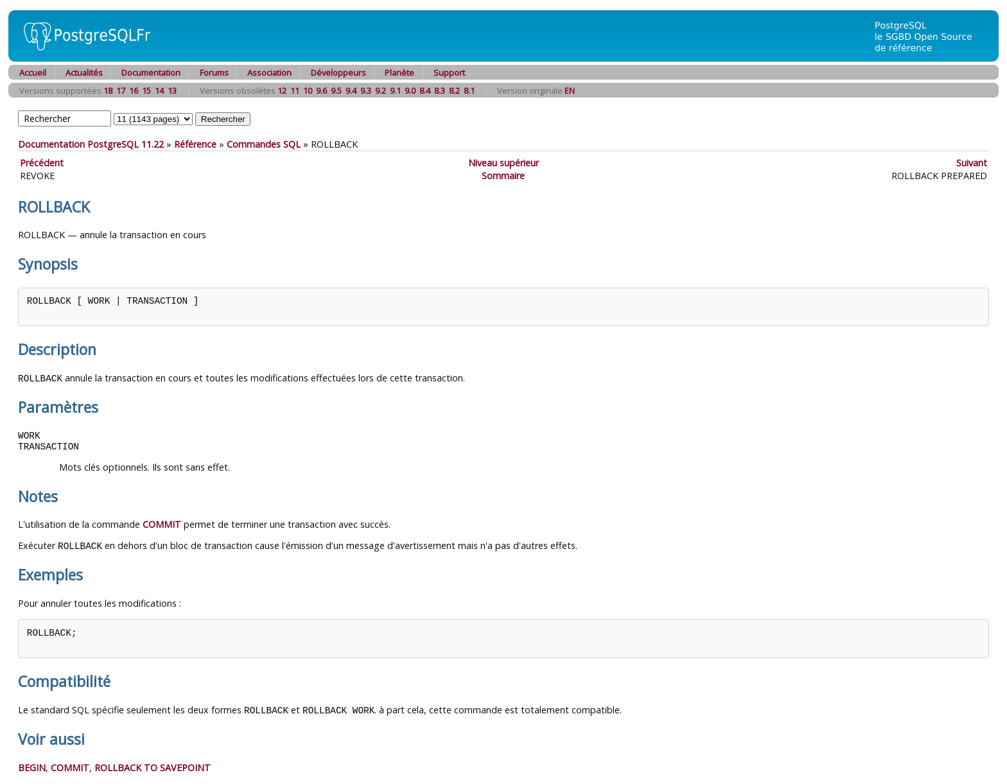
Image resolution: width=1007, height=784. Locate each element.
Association (269, 72)
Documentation (150, 72)
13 (172, 90)
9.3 (365, 90)
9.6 (321, 90)
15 (146, 90)
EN (570, 90)
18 (107, 90)
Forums (214, 72)
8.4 (424, 90)
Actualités (84, 72)
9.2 (380, 90)
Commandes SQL (264, 144)
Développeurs (338, 72)
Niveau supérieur (503, 163)
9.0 (410, 90)
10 (307, 90)
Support (449, 72)
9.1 (395, 90)
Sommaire (503, 176)
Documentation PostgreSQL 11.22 (91, 144)
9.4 (351, 90)
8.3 (439, 90)
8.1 (469, 90)
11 (294, 90)
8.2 (454, 90)
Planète (399, 72)
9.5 (336, 90)
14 (159, 90)
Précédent (42, 163)
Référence (195, 144)
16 (133, 90)
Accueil (32, 72)
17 (120, 90)
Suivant (971, 163)
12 (281, 90)
